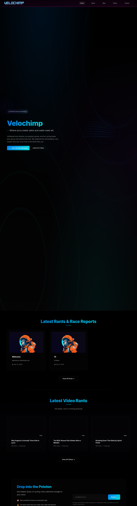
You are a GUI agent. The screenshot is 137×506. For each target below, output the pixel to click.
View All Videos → (68, 459)
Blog (104, 3)
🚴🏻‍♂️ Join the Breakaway (18, 148)
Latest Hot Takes (38, 148)
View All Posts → (68, 378)
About (93, 3)
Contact (127, 3)
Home (82, 3)
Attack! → (114, 497)
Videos (115, 3)
